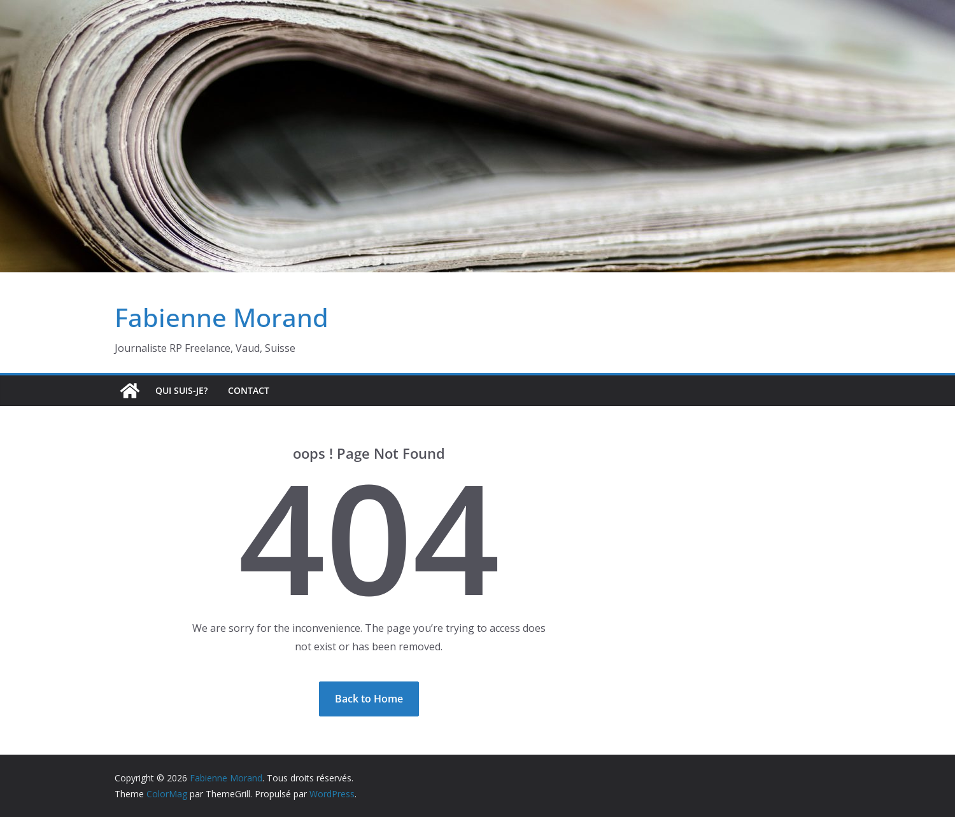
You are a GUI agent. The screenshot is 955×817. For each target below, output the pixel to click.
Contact (248, 390)
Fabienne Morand (222, 317)
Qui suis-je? (181, 390)
